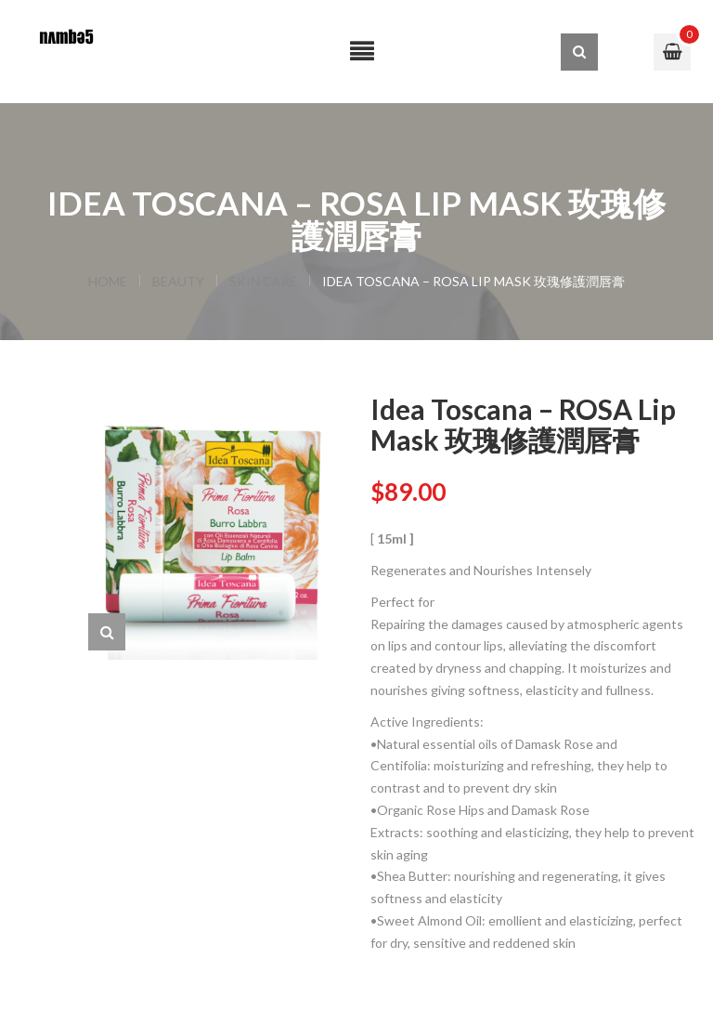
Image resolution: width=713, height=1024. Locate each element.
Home (107, 281)
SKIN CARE (263, 281)
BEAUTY (178, 281)
